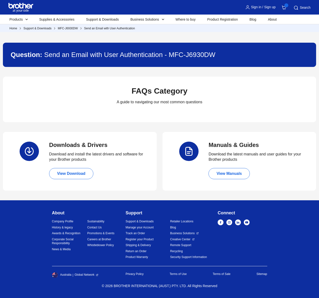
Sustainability (95, 221)
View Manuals (229, 173)
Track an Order (135, 233)
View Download (71, 173)
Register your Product (140, 239)
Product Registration (222, 19)
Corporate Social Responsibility (63, 241)
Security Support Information (188, 257)
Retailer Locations (181, 221)
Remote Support (180, 245)
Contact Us (94, 227)
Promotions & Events (100, 233)
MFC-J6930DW (68, 28)
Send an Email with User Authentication (109, 28)
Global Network (84, 274)
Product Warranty (137, 257)
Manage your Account (140, 227)
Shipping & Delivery (138, 245)
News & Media (61, 249)
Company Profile (63, 221)
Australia (62, 275)
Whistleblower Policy (100, 245)
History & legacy (62, 227)
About (272, 19)
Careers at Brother (99, 239)
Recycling (176, 251)
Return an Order (136, 251)
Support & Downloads (102, 19)
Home (13, 28)
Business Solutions (182, 233)
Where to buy (186, 19)
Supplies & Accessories (56, 19)
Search (302, 8)
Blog (253, 19)
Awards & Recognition (66, 233)
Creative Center (180, 239)
